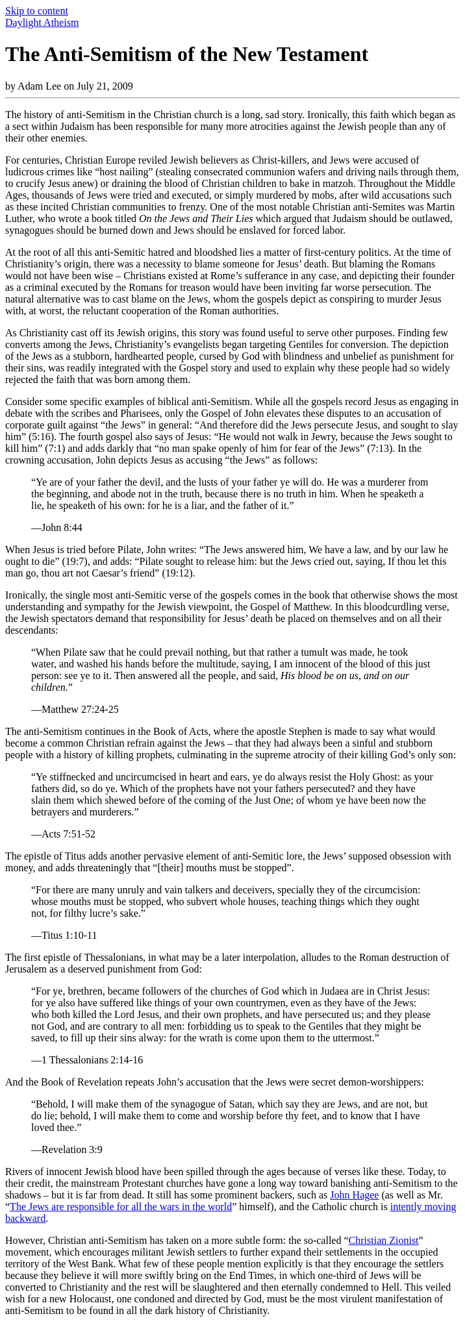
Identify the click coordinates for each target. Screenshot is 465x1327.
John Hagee (354, 1194)
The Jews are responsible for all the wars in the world (121, 1206)
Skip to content (36, 10)
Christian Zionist (384, 1240)
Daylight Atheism (42, 22)
